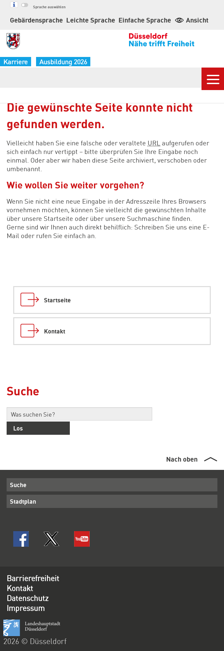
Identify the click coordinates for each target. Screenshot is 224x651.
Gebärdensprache (36, 20)
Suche (18, 484)
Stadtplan (23, 501)
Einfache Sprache (144, 20)
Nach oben (182, 459)
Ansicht (191, 20)
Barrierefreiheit (33, 578)
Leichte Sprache (90, 20)
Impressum (26, 608)
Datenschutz (28, 598)
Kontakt (20, 588)
